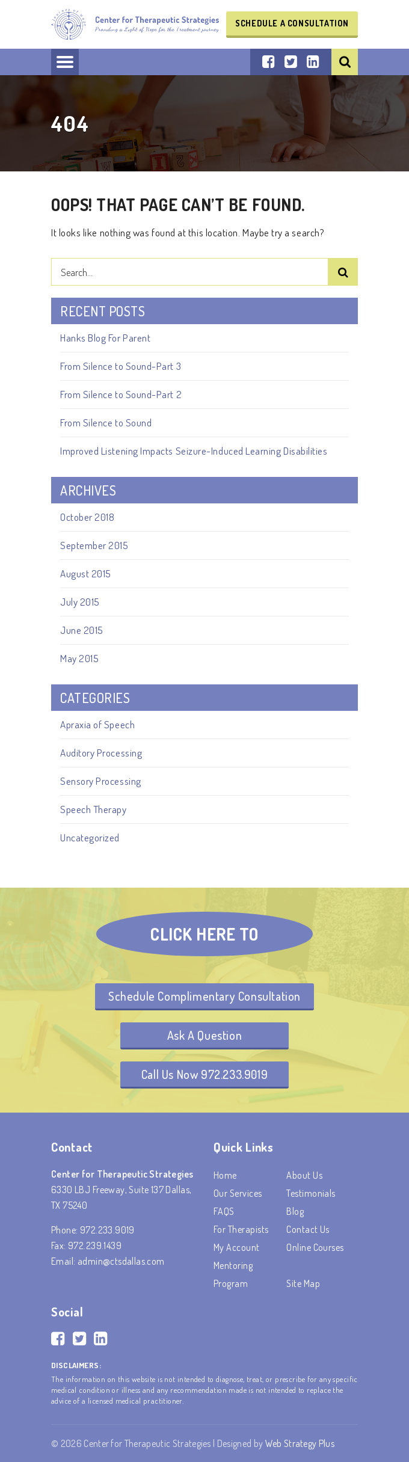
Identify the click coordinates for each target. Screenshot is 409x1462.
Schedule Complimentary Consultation (204, 996)
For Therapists (241, 1229)
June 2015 (81, 630)
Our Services (238, 1193)
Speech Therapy (93, 809)
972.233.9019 (107, 1230)
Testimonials (311, 1193)
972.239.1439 (94, 1245)
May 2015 (79, 658)
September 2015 (94, 545)
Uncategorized (90, 837)
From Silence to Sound (106, 422)
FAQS (224, 1211)
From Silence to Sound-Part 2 (121, 394)
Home (225, 1175)
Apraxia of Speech (97, 724)
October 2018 (87, 517)
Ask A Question (204, 1035)
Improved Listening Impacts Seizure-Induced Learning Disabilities (194, 450)
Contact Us (308, 1229)
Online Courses (315, 1247)
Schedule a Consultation (292, 23)
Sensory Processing (100, 781)
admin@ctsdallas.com (121, 1261)
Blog (295, 1211)
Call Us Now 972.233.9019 (204, 1074)
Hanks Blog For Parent (105, 337)
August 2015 (85, 573)
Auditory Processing (101, 752)
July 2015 (80, 601)
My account (237, 1247)
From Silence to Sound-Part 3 (120, 366)
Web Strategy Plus (299, 1443)
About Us (304, 1175)
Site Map (303, 1283)
